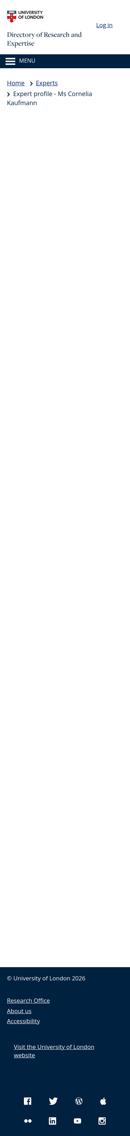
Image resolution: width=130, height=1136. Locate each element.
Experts (47, 83)
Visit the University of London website (54, 1051)
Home (16, 83)
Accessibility (23, 1021)
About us (19, 1011)
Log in (104, 25)
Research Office (28, 1000)
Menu (27, 61)
